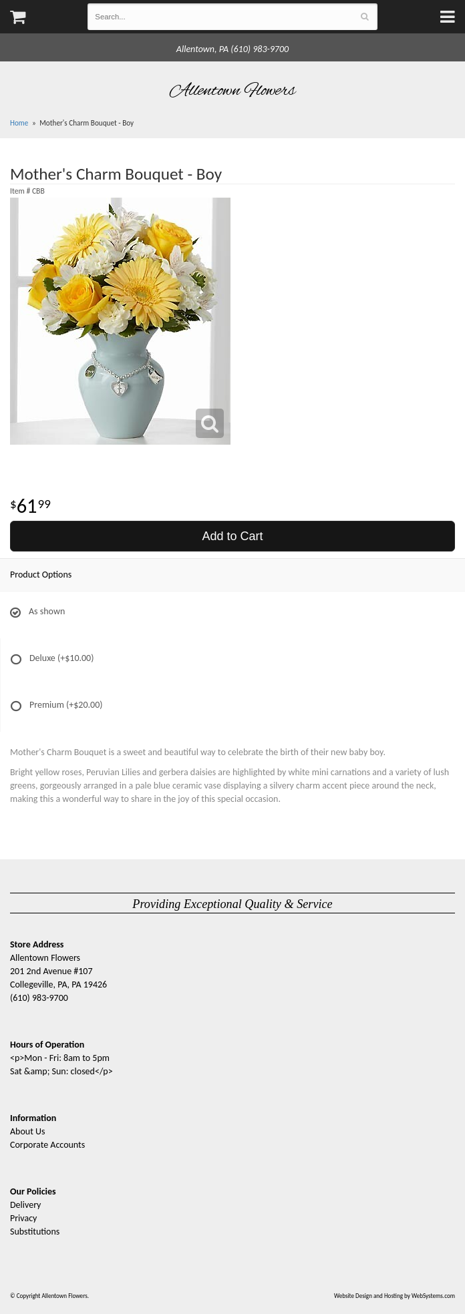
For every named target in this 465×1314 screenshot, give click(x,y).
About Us (27, 1131)
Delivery (25, 1205)
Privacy (23, 1218)
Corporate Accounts (47, 1144)
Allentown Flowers (233, 90)
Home (19, 123)
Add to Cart (232, 536)
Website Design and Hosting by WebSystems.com (394, 1295)
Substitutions (34, 1231)
